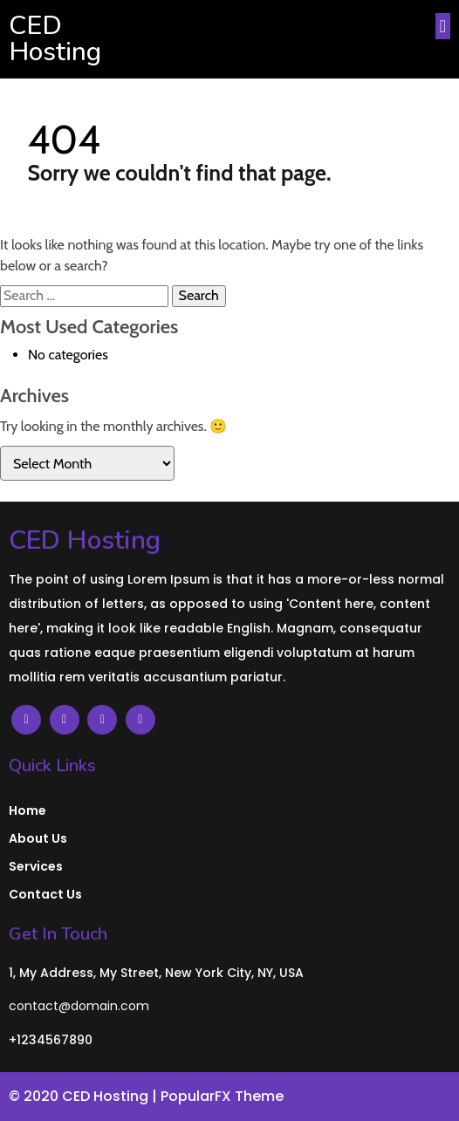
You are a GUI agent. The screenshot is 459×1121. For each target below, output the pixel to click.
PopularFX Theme (222, 1096)
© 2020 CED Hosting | (85, 1096)
